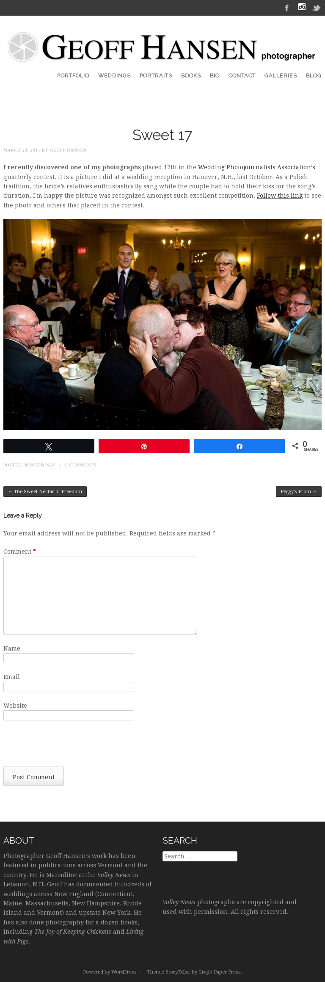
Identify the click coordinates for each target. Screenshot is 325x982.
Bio (215, 75)
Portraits (156, 75)
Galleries (280, 75)
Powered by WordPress (110, 972)
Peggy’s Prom (299, 491)
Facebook (287, 7)
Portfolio (73, 75)
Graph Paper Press (219, 972)
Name (11, 648)
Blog (314, 75)
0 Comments (80, 465)
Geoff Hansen (68, 150)
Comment (19, 551)
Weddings (114, 75)
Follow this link (280, 195)
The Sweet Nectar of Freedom (45, 491)
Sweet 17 (162, 134)
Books (191, 75)
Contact (242, 75)
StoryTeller (177, 972)
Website (15, 705)
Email (11, 676)
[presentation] (67, 745)
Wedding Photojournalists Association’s (256, 167)
